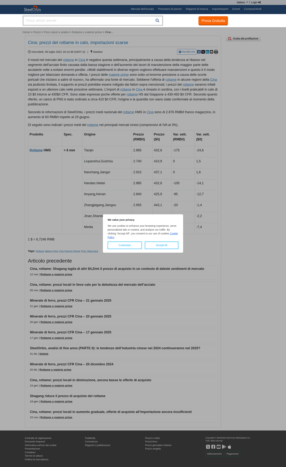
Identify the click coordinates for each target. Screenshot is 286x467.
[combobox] (92, 20)
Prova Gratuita (213, 21)
